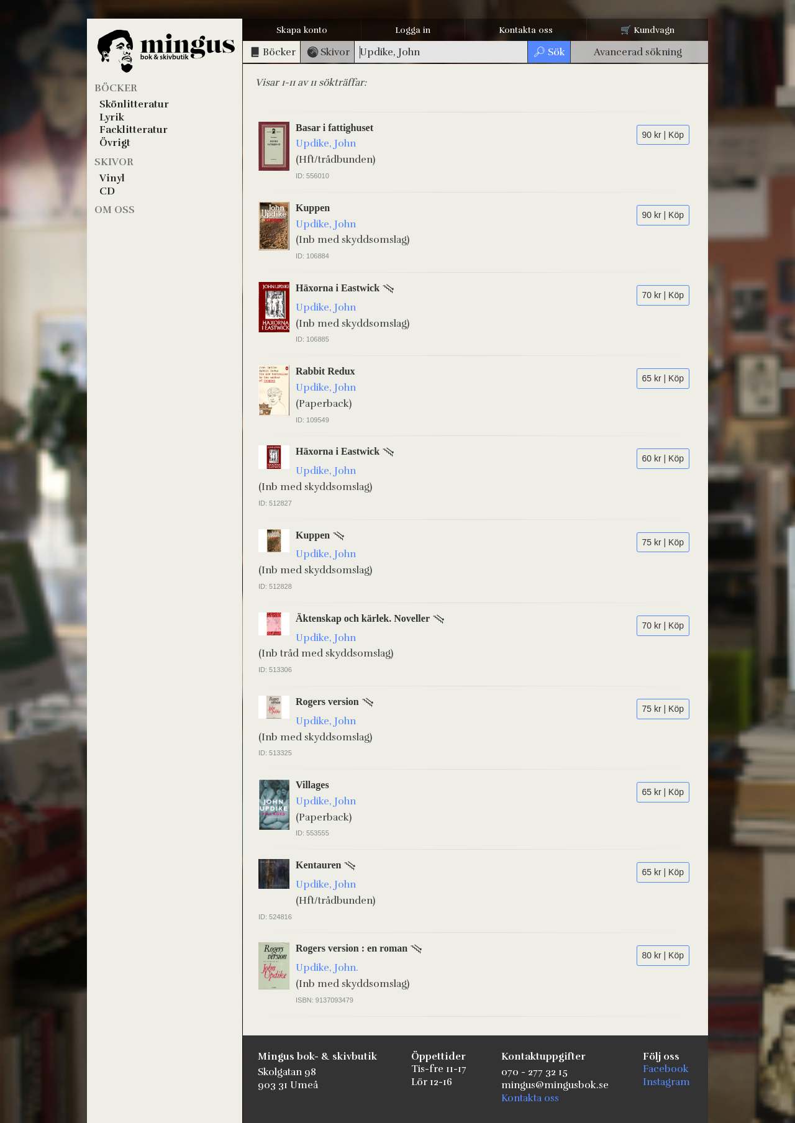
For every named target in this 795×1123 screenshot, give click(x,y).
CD (107, 191)
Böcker (115, 88)
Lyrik (111, 117)
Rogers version (327, 701)
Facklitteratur (133, 130)
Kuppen (313, 207)
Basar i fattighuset (334, 127)
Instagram (666, 1082)
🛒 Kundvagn (647, 30)
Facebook (666, 1069)
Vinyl (112, 178)
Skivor (114, 162)
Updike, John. (327, 968)
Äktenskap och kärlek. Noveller (363, 618)
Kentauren (318, 865)
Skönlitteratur (134, 104)
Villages (312, 785)
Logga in (412, 30)
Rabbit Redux (325, 371)
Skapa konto (301, 30)
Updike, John (326, 143)
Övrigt (114, 143)
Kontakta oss (526, 30)
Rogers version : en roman (351, 948)
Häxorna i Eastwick (337, 288)
